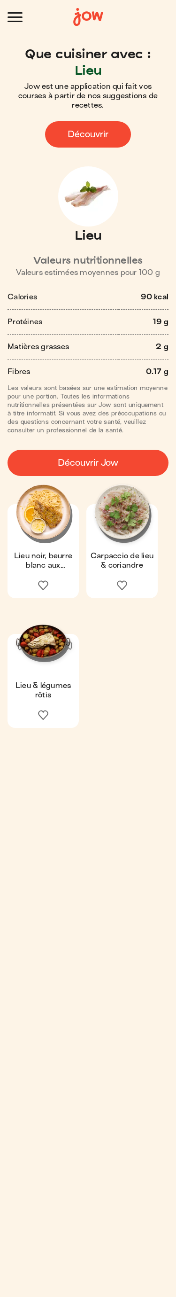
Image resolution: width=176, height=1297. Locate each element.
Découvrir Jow (88, 463)
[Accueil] (88, 17)
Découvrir (88, 134)
